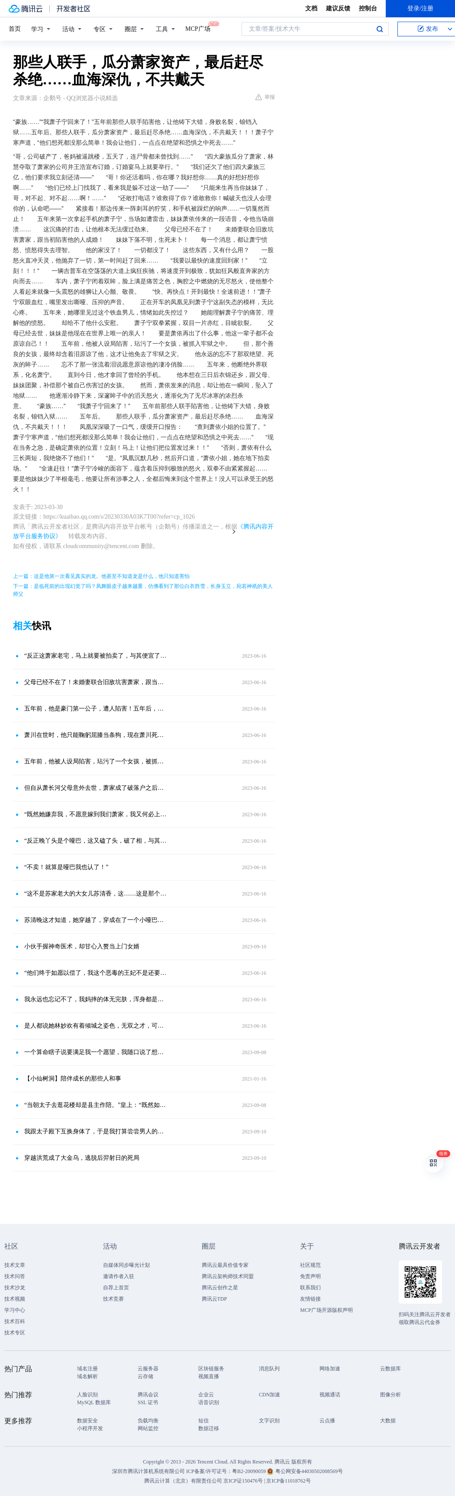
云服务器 (148, 1369)
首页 (15, 29)
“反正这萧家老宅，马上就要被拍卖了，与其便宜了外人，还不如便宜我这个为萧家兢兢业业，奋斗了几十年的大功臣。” (95, 655)
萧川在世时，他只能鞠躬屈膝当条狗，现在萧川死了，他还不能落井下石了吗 (95, 735)
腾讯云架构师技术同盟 (228, 1276)
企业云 (206, 1395)
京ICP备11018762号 (288, 1481)
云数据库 (390, 1369)
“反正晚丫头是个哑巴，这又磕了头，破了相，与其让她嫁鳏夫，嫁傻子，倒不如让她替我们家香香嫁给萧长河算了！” (95, 840)
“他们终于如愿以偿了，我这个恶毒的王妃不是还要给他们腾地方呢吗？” (95, 973)
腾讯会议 (148, 1395)
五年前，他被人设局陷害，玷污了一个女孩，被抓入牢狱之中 (95, 761)
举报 (265, 97)
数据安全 (87, 1421)
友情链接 (310, 1299)
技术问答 (14, 1276)
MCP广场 (197, 28)
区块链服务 (211, 1369)
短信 (203, 1421)
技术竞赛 (113, 1299)
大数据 (388, 1421)
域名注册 (87, 1369)
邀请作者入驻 (118, 1276)
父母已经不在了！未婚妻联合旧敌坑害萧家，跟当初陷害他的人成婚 (95, 682)
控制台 (368, 8)
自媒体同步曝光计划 (126, 1265)
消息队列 (269, 1369)
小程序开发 (90, 1428)
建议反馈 (338, 8)
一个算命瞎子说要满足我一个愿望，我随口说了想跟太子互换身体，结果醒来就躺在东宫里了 (95, 1052)
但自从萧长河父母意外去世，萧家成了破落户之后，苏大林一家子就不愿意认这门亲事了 (95, 788)
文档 (311, 8)
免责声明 (310, 1276)
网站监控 (148, 1428)
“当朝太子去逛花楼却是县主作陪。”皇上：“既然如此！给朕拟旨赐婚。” (95, 1105)
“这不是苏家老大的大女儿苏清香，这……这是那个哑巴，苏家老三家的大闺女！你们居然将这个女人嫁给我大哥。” (95, 893)
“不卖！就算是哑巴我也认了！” (66, 867)
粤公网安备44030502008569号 (309, 1471)
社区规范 (310, 1265)
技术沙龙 (14, 1288)
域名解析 (87, 1376)
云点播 (327, 1421)
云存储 (145, 1376)
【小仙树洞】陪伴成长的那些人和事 (72, 1078)
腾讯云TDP (214, 1299)
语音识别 (208, 1402)
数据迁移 (208, 1428)
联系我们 (310, 1288)
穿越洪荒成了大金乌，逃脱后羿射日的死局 (81, 1158)
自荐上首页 (116, 1288)
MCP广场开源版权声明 (326, 1310)
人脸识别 (87, 1395)
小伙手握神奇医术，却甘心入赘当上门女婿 (81, 946)
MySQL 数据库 (94, 1402)
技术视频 (14, 1299)
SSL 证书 (148, 1402)
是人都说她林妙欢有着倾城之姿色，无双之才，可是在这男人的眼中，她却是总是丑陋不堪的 (95, 1025)
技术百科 (14, 1321)
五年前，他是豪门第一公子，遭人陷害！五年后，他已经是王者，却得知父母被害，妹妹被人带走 (95, 708)
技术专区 (14, 1333)
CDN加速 (269, 1395)
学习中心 (14, 1310)
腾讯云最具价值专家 (225, 1265)
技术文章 (14, 1265)
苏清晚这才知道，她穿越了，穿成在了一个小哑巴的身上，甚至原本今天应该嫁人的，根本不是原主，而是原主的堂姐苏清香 (95, 920)
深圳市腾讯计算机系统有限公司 (148, 1471)
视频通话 (329, 1395)
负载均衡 (148, 1421)
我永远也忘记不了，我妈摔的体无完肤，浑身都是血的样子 (95, 999)
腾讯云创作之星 (220, 1288)
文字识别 (269, 1421)
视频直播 (208, 1376)
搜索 (379, 29)
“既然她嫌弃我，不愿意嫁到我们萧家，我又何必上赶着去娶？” (95, 814)
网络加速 (329, 1369)
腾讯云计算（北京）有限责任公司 (183, 1481)
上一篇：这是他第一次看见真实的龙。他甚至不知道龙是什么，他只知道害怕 (101, 576)
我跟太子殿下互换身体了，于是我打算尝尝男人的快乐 (95, 1131)
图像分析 (390, 1395)
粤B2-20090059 (249, 1471)
